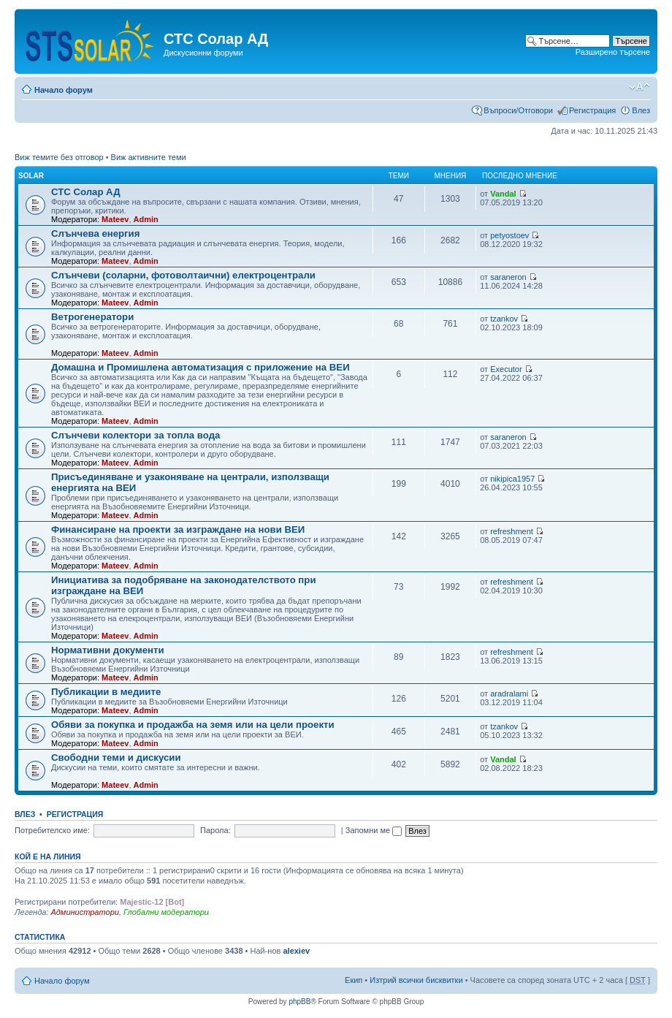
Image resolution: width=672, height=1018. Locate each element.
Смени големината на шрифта (639, 87)
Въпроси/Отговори (518, 110)
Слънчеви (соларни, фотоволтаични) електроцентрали (183, 275)
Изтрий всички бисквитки (416, 980)
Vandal (503, 193)
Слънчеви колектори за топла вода (135, 435)
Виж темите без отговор (59, 157)
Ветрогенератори (92, 316)
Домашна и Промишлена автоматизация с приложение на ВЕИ (200, 367)
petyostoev (509, 235)
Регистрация (592, 110)
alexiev (296, 950)
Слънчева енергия (95, 233)
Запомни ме (373, 830)
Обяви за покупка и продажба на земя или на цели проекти (193, 724)
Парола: (215, 830)
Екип (353, 980)
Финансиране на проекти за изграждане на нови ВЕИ (178, 529)
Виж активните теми (148, 157)
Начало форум (63, 90)
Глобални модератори (166, 912)
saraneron (508, 277)
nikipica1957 (512, 478)
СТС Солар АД (86, 191)
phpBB (299, 1002)
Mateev (115, 219)
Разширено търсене (613, 52)
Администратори (84, 912)
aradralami (509, 693)
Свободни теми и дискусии (116, 757)
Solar (31, 176)
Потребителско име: (52, 830)
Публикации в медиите (106, 691)
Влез (641, 110)
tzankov (504, 318)
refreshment (511, 531)
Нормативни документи (107, 650)
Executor (506, 369)
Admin (146, 219)
